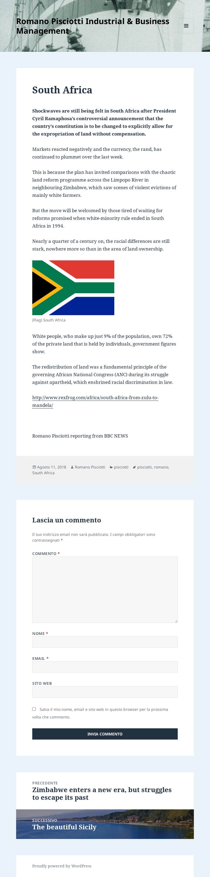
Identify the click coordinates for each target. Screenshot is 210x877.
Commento (46, 553)
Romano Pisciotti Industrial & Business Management (92, 26)
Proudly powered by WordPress (61, 866)
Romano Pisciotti (90, 467)
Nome (40, 633)
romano (161, 467)
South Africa (43, 472)
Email (40, 658)
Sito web (42, 683)
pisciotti (121, 467)
